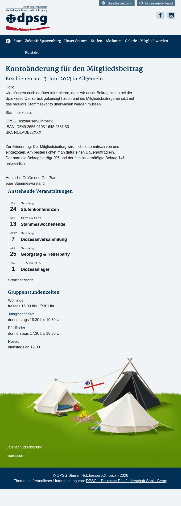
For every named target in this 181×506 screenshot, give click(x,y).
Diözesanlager (35, 269)
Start (14, 41)
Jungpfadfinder (20, 314)
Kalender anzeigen (19, 280)
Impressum (15, 456)
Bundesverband (117, 3)
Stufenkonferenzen (40, 209)
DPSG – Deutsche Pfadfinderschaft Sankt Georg (126, 481)
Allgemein (90, 79)
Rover (13, 341)
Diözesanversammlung (44, 239)
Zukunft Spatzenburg (43, 41)
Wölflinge (16, 300)
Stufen (96, 41)
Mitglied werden (154, 41)
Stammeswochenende (43, 224)
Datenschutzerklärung (24, 447)
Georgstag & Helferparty (45, 254)
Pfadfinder (16, 328)
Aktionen (114, 41)
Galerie (131, 41)
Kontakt (32, 52)
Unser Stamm (76, 41)
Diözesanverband (156, 3)
